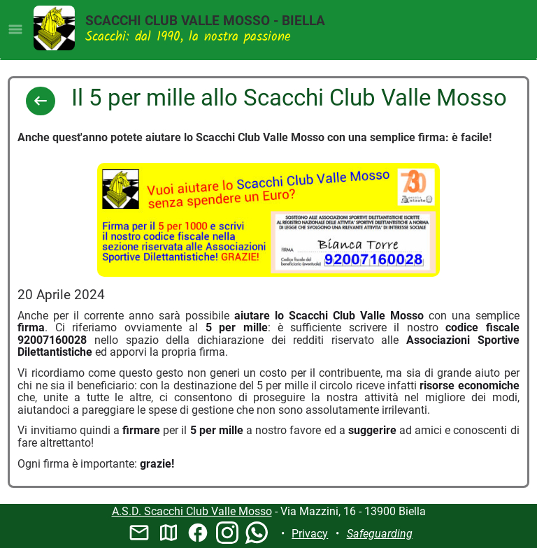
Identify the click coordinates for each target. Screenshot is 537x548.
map (168, 532)
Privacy (310, 533)
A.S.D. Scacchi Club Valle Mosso (192, 511)
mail (139, 532)
